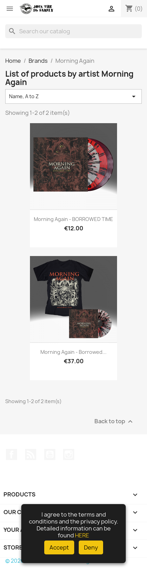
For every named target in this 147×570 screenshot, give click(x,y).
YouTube (49, 454)
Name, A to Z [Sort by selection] (73, 96)
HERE (82, 535)
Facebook (11, 454)
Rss (30, 454)
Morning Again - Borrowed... (73, 352)
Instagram (68, 454)
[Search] (73, 31)
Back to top (114, 421)
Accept (59, 547)
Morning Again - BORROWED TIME (73, 219)
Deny (91, 547)
